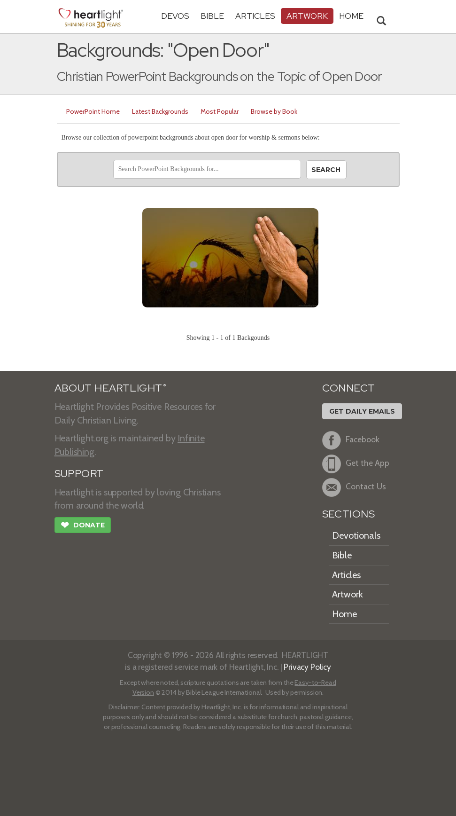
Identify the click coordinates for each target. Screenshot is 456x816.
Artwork (307, 15)
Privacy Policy (307, 667)
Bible (212, 15)
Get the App (355, 464)
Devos (175, 15)
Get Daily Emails (362, 411)
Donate (83, 526)
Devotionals (356, 535)
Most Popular (220, 111)
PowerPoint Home (93, 111)
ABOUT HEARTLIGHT (110, 388)
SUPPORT (79, 473)
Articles (255, 15)
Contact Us (354, 487)
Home (344, 614)
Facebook (350, 440)
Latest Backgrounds (160, 111)
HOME (351, 15)
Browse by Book (274, 111)
